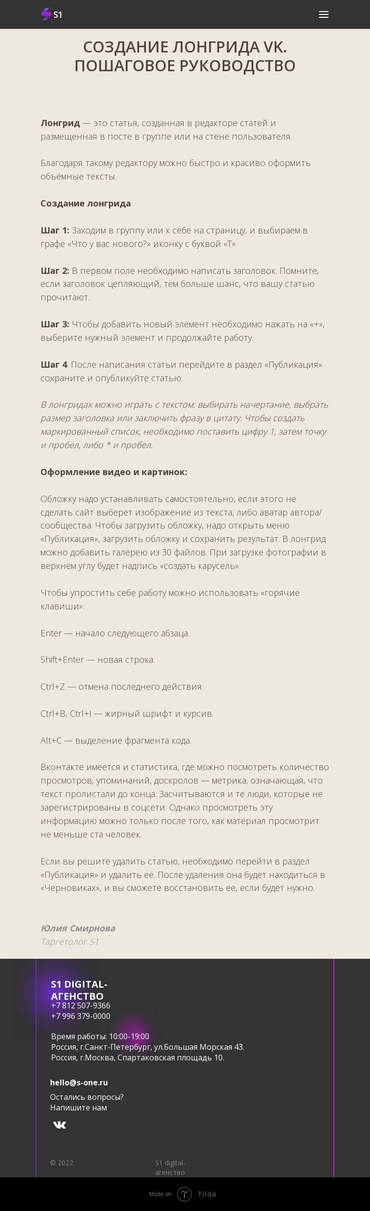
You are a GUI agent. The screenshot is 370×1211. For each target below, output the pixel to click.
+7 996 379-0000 (80, 1016)
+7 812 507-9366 (80, 1005)
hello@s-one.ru (79, 1082)
